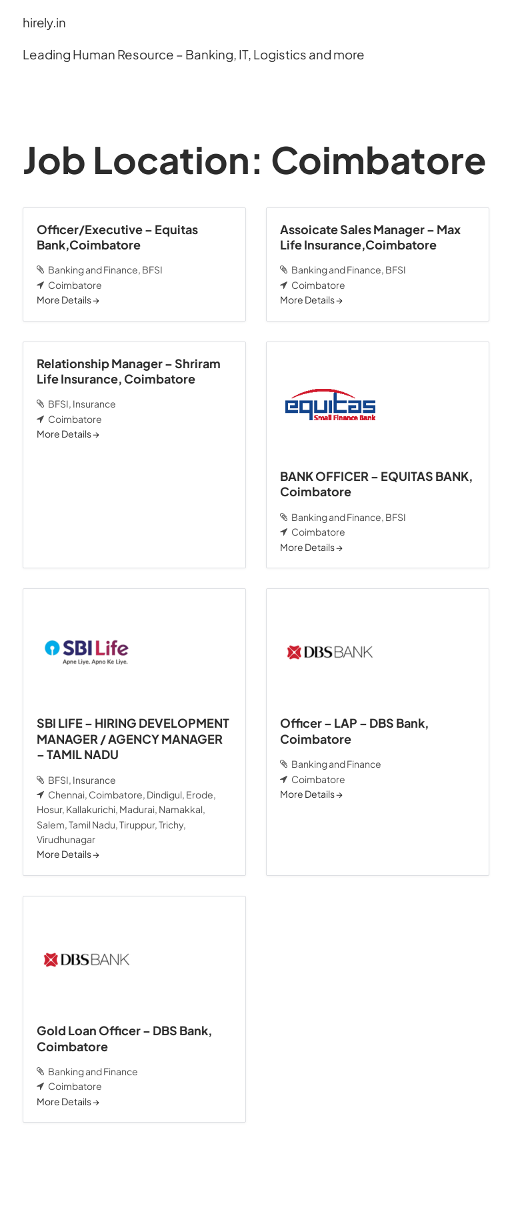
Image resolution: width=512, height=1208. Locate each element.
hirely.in (45, 22)
